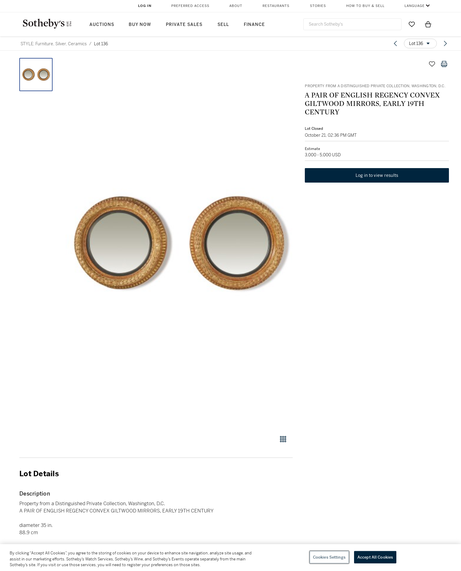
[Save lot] (432, 64)
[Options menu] (420, 43)
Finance (254, 24)
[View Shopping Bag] (428, 24)
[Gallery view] (283, 439)
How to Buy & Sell (365, 6)
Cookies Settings (329, 557)
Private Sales (184, 24)
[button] (179, 243)
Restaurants (276, 6)
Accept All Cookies (375, 557)
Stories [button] (318, 6)
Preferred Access (190, 6)
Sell (223, 24)
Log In (145, 6)
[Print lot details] (444, 64)
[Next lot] (445, 43)
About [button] (235, 6)
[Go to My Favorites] (412, 24)
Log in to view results (377, 175)
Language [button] (415, 6)
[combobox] (352, 24)
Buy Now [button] (140, 24)
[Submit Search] (394, 24)
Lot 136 (101, 43)
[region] (230, 557)
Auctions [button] (101, 24)
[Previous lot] (395, 43)
